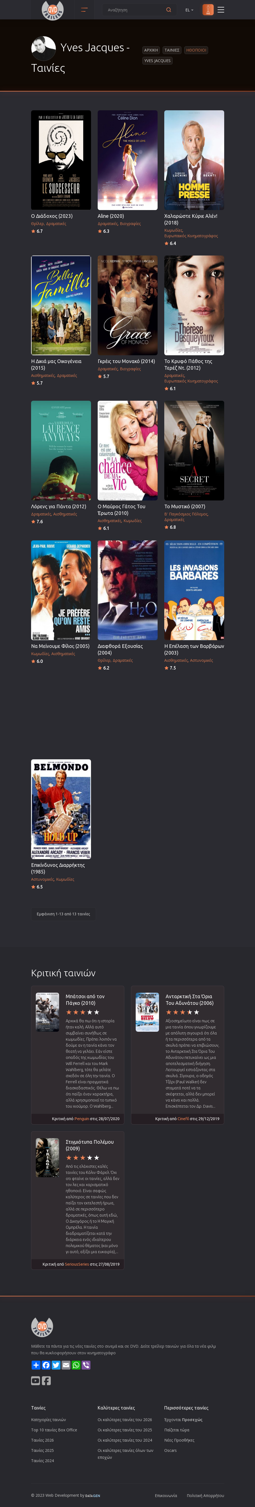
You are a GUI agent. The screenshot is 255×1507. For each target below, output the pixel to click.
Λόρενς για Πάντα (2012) (58, 506)
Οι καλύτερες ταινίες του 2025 (125, 1429)
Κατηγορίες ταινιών (48, 1419)
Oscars (170, 1450)
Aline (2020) (111, 216)
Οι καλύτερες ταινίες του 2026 (125, 1419)
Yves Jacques (157, 60)
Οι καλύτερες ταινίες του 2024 (125, 1440)
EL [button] (189, 9)
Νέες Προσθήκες (179, 1440)
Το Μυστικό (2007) (184, 506)
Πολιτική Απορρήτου (205, 1495)
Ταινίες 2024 (42, 1460)
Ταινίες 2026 (42, 1440)
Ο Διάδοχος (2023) (52, 216)
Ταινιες (172, 50)
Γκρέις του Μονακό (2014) (126, 361)
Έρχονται (183, 1419)
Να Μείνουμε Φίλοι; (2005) (60, 646)
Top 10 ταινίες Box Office (54, 1429)
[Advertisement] (127, 713)
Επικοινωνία (166, 1495)
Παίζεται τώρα (176, 1429)
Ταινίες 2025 (42, 1450)
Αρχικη (151, 50)
